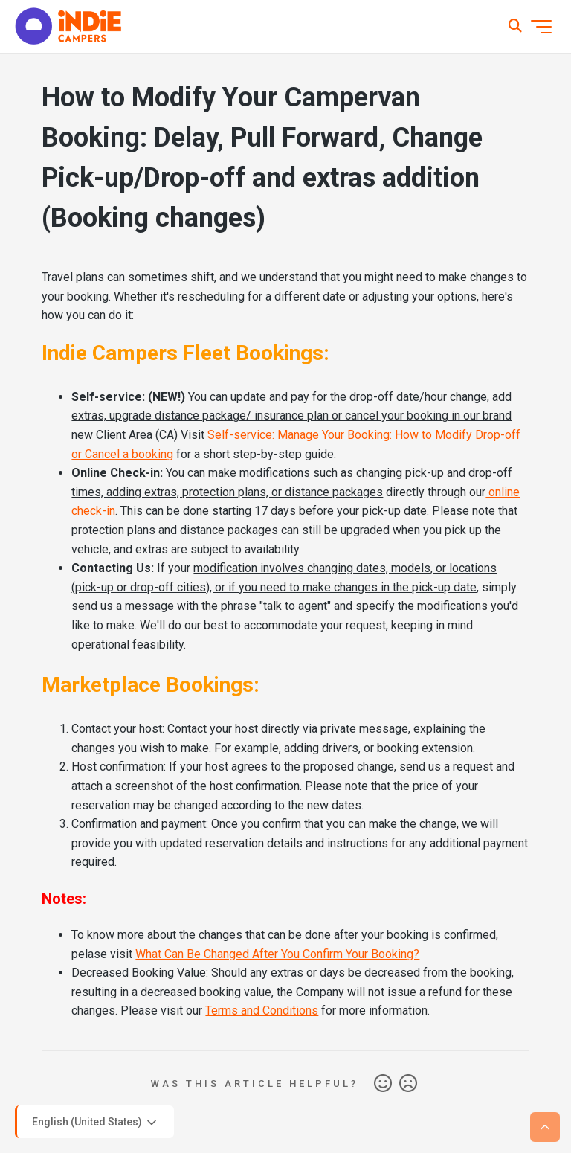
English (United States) (95, 1122)
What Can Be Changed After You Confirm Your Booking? (277, 954)
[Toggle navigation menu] (541, 26)
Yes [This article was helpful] (383, 1083)
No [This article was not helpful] (408, 1083)
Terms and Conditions (261, 1010)
